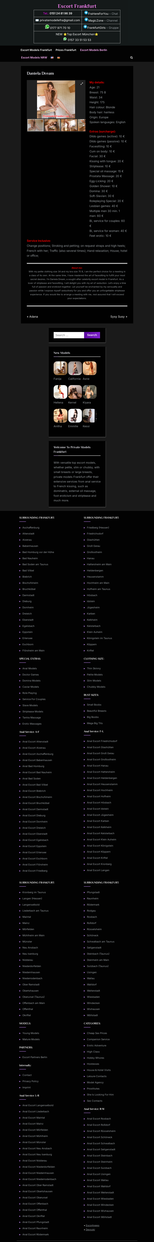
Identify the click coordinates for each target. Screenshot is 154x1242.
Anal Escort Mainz (32, 1123)
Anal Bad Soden (31, 778)
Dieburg (27, 601)
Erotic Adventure (96, 1045)
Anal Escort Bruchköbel (35, 803)
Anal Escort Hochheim (100, 790)
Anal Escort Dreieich (34, 827)
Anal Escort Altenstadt (35, 741)
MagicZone (93, 20)
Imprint (26, 1087)
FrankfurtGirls (94, 27)
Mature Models (31, 1039)
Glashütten (93, 539)
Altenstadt (28, 533)
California (74, 378)
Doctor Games (30, 674)
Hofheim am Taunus (98, 589)
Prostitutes (93, 1088)
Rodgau (91, 910)
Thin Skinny (94, 668)
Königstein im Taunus (99, 638)
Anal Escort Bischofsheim (37, 797)
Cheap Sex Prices (97, 1033)
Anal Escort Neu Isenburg (37, 1154)
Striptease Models (32, 711)
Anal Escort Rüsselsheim (101, 1131)
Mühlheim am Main (33, 935)
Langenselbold (31, 904)
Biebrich (27, 576)
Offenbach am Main (33, 1003)
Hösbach (92, 595)
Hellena (58, 402)
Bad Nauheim (30, 558)
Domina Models (31, 680)
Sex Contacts (94, 1100)
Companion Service (98, 1039)
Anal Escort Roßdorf (98, 1124)
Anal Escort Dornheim (35, 821)
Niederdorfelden (31, 966)
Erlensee (27, 638)
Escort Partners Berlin (34, 1057)
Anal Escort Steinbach (99, 1155)
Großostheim (94, 552)
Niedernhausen (31, 972)
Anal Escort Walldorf (98, 1186)
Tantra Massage (31, 717)
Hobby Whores (95, 1057)
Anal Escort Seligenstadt (101, 1149)
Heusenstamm (95, 576)
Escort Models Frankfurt (36, 50)
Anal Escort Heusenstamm (102, 784)
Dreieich (27, 613)
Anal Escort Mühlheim (35, 1136)
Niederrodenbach (32, 978)
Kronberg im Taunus (34, 892)
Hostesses (93, 1063)
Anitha (58, 426)
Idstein (91, 601)
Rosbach (92, 916)
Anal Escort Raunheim (35, 1228)
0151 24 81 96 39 (61, 13)
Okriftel (26, 1015)
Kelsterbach (94, 626)
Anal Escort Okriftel (33, 1216)
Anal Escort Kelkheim (99, 827)
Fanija (57, 378)
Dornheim (28, 607)
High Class (93, 1051)
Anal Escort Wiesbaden (100, 1198)
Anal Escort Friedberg (34, 870)
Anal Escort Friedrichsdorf (102, 741)
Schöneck (92, 935)
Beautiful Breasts (96, 710)
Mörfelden (28, 929)
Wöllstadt (92, 1015)
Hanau (91, 558)
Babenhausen (30, 545)
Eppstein (27, 632)
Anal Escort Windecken (100, 1204)
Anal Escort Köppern (99, 851)
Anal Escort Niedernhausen (38, 1172)
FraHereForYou (96, 13)
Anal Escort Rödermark (35, 1234)
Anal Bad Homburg (33, 766)
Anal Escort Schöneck (99, 1137)
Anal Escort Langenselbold (37, 1105)
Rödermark (93, 904)
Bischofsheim (30, 582)
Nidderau (27, 959)
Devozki (90, 1229)
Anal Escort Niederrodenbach (39, 1179)
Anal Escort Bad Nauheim (37, 772)
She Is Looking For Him (100, 1094)
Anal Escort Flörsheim (35, 864)
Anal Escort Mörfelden (35, 1129)
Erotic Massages (32, 723)
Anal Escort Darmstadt (35, 809)
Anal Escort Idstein (98, 808)
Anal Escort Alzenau (34, 747)
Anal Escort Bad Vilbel (35, 784)
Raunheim (93, 898)
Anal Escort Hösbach (99, 802)
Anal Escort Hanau (97, 765)
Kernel (72, 402)
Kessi (86, 426)
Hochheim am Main (98, 582)
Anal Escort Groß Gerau (100, 753)
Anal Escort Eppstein (34, 846)
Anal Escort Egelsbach (35, 840)
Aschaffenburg (30, 527)
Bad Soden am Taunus (35, 564)
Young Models (30, 1033)
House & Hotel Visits (99, 1070)
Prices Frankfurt (66, 50)
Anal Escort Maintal (33, 1117)
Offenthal (27, 1009)
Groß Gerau (93, 545)
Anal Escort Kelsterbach (100, 833)
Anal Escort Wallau (98, 1180)
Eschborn (28, 644)
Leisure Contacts (97, 1076)
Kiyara (87, 402)
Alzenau (27, 539)
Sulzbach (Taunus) (98, 966)
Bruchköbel (29, 589)
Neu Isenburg (30, 953)
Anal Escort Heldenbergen (102, 778)
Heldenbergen (95, 570)
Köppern (92, 644)
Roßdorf (91, 923)
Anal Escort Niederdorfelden (38, 1166)
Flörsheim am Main (33, 650)
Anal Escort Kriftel (97, 857)
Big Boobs (93, 717)
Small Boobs (94, 704)
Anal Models (29, 668)
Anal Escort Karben (98, 820)
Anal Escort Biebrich (34, 790)
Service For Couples (34, 699)
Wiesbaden (93, 996)
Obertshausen (30, 990)
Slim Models (94, 680)
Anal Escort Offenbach (35, 1203)
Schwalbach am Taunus (100, 941)
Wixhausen (93, 1009)
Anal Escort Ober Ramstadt (37, 1185)
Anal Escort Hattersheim (101, 771)
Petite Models (95, 674)
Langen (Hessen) (32, 898)
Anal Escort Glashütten (100, 747)
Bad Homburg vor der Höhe (38, 552)
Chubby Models (96, 686)
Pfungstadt (93, 892)
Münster (27, 941)
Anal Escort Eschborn (34, 858)
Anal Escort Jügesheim (100, 814)
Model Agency (95, 1082)
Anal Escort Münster (34, 1142)
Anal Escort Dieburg (33, 815)
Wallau (91, 978)
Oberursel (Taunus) (33, 996)
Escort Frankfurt (77, 6)
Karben (91, 613)
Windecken (93, 1003)
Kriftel (90, 650)
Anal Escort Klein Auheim (101, 839)
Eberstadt (28, 619)
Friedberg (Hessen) (98, 527)
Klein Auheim (94, 632)
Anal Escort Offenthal (34, 1209)
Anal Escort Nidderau (34, 1160)
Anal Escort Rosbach (99, 1118)
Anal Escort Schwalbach (101, 1143)
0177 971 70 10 (57, 28)
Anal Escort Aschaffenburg (37, 753)
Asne (86, 378)
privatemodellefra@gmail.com (60, 20)
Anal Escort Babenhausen (37, 760)
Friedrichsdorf (95, 533)
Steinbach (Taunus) (98, 953)
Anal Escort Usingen (99, 1174)
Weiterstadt (93, 990)
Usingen (92, 972)
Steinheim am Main (98, 959)
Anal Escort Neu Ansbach (37, 1148)
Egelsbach (28, 626)
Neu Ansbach (30, 947)
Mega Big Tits (95, 723)
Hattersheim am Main (99, 564)
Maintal (26, 916)
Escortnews (92, 1225)
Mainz (25, 923)
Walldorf (92, 984)
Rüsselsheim (94, 929)
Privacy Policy (30, 1081)
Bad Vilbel (28, 570)
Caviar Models (30, 686)
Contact (27, 1075)
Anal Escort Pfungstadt (35, 1222)
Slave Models (30, 705)
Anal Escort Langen (98, 870)
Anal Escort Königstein (100, 845)
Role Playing (29, 693)
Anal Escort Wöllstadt (99, 1217)
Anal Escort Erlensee (34, 852)
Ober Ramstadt (31, 984)
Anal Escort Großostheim (101, 759)
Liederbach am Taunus (35, 910)
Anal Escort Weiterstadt (100, 1192)
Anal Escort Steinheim (99, 1161)
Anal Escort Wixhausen (100, 1210)
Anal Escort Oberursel (35, 1197)
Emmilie (73, 426)
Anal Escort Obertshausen (37, 1191)
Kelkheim (92, 619)
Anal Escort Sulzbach (99, 1167)
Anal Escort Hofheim (99, 796)
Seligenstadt (94, 947)
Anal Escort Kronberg (99, 864)
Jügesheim (93, 607)
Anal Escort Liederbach (35, 1111)
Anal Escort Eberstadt (34, 833)
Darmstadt (28, 595)
